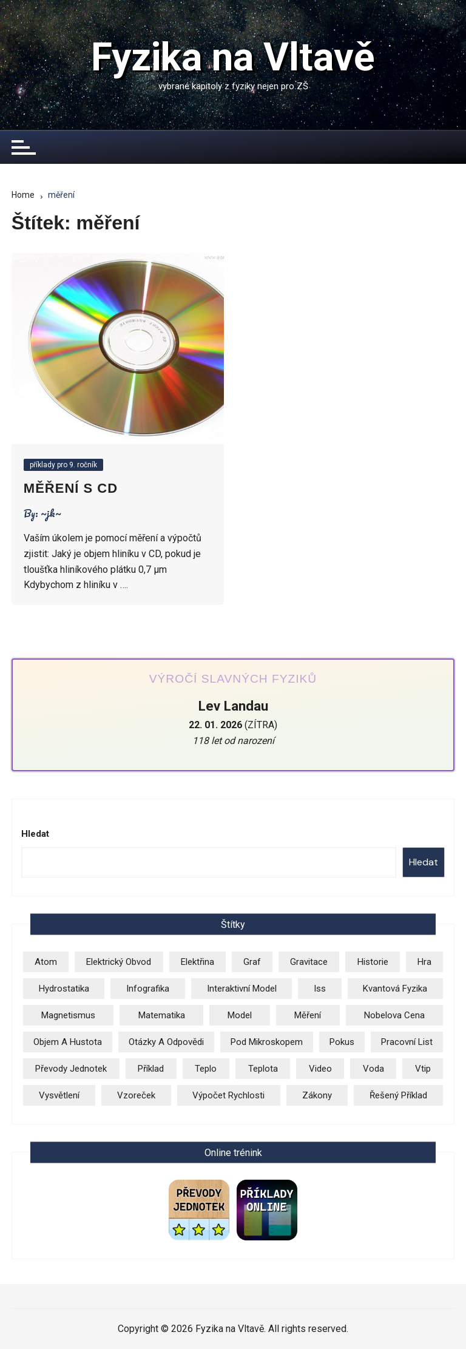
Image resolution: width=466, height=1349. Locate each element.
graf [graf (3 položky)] (252, 961)
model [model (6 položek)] (240, 1015)
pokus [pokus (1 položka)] (341, 1041)
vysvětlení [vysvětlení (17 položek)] (59, 1095)
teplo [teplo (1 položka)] (206, 1068)
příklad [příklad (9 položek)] (151, 1068)
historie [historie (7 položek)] (372, 961)
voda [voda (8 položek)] (373, 1068)
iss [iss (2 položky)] (320, 988)
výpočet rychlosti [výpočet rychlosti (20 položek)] (228, 1095)
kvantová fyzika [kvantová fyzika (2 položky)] (395, 988)
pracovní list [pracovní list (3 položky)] (407, 1041)
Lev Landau (233, 706)
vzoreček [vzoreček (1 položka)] (136, 1095)
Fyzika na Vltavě (233, 57)
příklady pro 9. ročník (63, 465)
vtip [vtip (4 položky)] (423, 1068)
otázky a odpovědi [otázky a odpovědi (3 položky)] (166, 1041)
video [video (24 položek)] (320, 1068)
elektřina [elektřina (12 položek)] (197, 961)
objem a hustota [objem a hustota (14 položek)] (67, 1041)
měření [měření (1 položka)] (307, 1015)
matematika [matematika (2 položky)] (161, 1015)
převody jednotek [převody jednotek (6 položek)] (71, 1068)
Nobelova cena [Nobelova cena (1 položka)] (394, 1015)
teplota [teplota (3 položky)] (263, 1068)
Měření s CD (71, 488)
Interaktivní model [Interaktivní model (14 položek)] (242, 988)
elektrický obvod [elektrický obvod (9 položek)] (118, 961)
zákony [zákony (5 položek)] (317, 1095)
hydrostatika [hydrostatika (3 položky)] (64, 988)
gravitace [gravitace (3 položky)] (309, 961)
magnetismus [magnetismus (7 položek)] (68, 1015)
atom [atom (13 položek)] (46, 961)
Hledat (35, 833)
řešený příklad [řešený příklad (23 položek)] (398, 1095)
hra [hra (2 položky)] (424, 961)
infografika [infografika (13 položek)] (147, 988)
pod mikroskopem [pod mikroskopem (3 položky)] (267, 1041)
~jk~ (51, 513)
